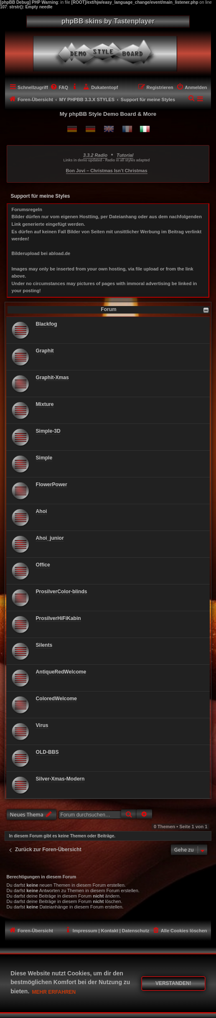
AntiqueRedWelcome (61, 672)
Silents (44, 645)
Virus (42, 725)
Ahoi (41, 511)
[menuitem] (59, 87)
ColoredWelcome (56, 699)
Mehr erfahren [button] (54, 992)
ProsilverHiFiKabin (58, 618)
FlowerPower (51, 484)
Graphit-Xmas (52, 377)
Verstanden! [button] (173, 983)
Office (43, 565)
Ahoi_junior (50, 538)
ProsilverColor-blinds (61, 591)
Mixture (45, 404)
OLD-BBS (47, 752)
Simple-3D (48, 431)
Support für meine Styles (40, 196)
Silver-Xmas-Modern (60, 779)
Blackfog (46, 324)
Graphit (45, 351)
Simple (44, 458)
